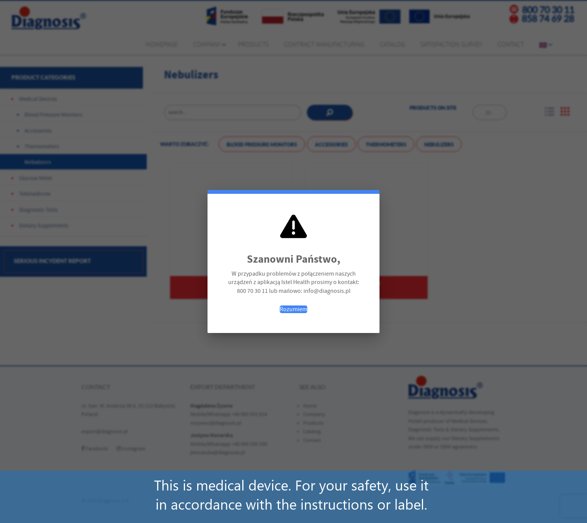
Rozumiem (293, 309)
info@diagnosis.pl (326, 291)
